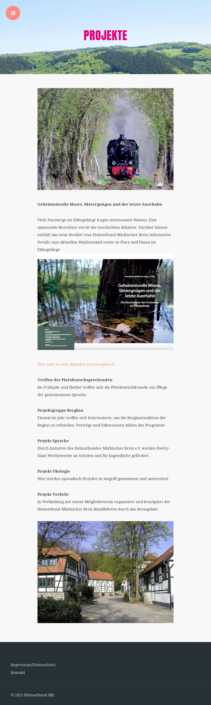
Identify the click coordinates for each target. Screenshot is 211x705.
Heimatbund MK (39, 695)
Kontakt (18, 672)
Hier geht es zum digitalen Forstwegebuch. (76, 364)
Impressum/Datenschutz (33, 665)
